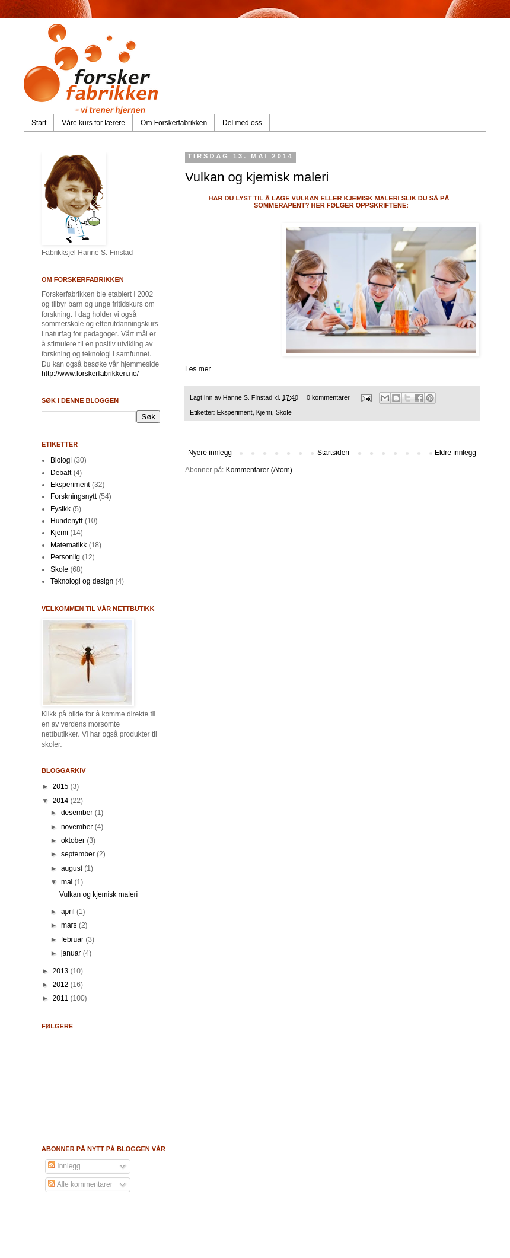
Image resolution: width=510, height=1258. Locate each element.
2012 (62, 984)
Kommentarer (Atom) (259, 470)
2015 (62, 786)
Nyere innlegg (210, 452)
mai (68, 882)
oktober (74, 840)
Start (38, 123)
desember (78, 812)
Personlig (65, 557)
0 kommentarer (328, 397)
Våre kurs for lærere (93, 123)
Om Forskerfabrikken (174, 123)
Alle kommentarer (80, 1184)
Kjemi (264, 412)
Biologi (61, 460)
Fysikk (60, 509)
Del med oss (242, 123)
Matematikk (68, 545)
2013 (62, 971)
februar (73, 939)
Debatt (60, 473)
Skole (284, 412)
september (79, 854)
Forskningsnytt (73, 496)
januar (72, 953)
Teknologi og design (81, 581)
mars (70, 925)
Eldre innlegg (455, 452)
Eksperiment (235, 412)
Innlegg (64, 1166)
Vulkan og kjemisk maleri (257, 177)
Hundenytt (66, 521)
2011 (62, 998)
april (68, 911)
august (72, 868)
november (78, 827)
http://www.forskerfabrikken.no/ (90, 374)
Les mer (198, 369)
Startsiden (333, 452)
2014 (62, 801)
